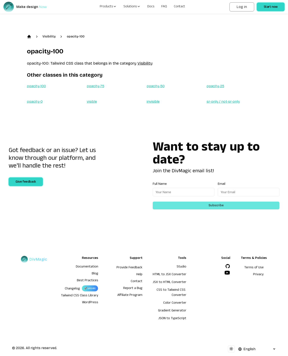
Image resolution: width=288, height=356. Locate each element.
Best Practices (87, 280)
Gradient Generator (172, 311)
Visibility (49, 36)
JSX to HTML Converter (169, 282)
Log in (242, 7)
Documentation (87, 267)
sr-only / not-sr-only (223, 101)
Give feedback (26, 182)
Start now (271, 7)
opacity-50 (156, 86)
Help (139, 274)
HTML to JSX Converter (169, 274)
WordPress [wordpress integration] (90, 302)
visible (92, 101)
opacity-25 (215, 86)
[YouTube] (227, 273)
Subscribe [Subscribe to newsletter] (216, 205)
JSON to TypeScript (172, 318)
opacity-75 (95, 86)
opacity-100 (75, 36)
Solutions (131, 6)
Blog (95, 274)
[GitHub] (227, 266)
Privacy (258, 274)
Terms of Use (254, 267)
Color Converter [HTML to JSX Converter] (174, 303)
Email (221, 184)
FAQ (164, 6)
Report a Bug (132, 288)
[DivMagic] (29, 7)
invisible (153, 101)
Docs (150, 6)
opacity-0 (35, 101)
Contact (179, 6)
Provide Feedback (129, 267)
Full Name (160, 184)
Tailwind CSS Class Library (79, 295)
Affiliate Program (129, 295)
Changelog (72, 289)
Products (108, 6)
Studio (181, 267)
